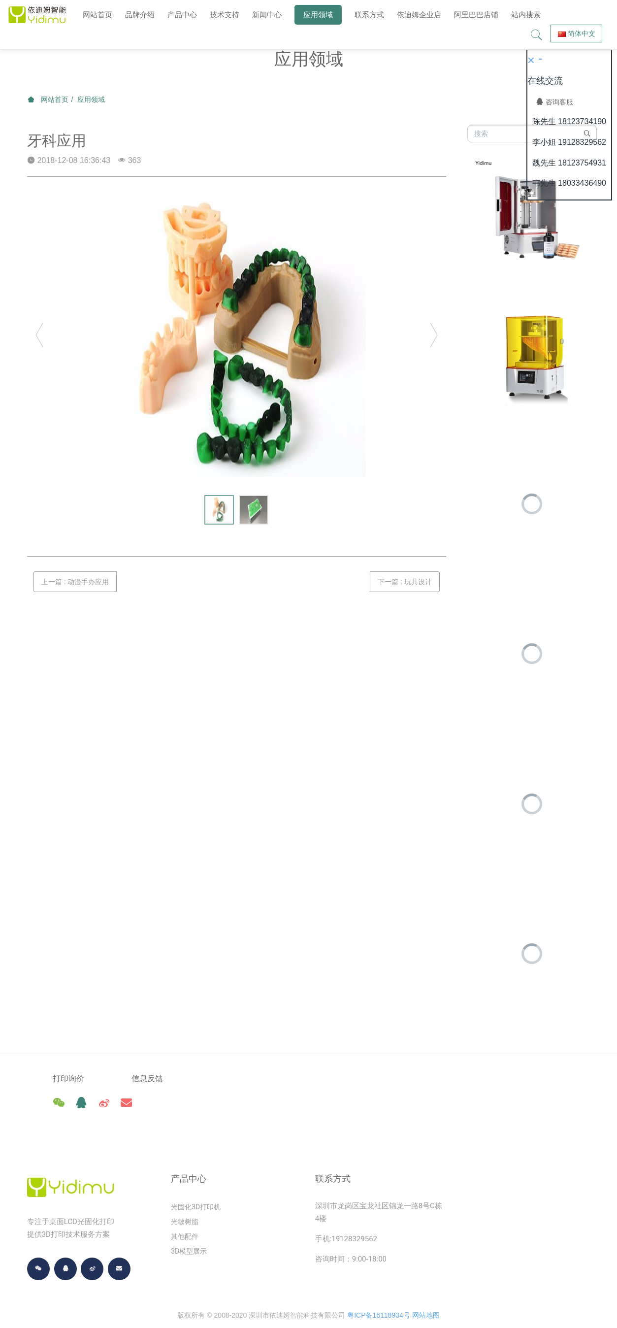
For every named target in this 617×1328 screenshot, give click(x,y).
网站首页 (97, 14)
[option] (237, 339)
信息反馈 (164, 1078)
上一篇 (75, 582)
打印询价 (68, 1078)
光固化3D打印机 (196, 1185)
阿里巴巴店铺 (476, 14)
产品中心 (182, 14)
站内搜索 (526, 14)
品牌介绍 (140, 14)
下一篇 (405, 582)
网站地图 (426, 1293)
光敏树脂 (184, 1200)
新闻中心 (267, 14)
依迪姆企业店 (419, 14)
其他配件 (184, 1215)
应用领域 (318, 14)
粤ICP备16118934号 (378, 1293)
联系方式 (369, 14)
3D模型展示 (189, 1229)
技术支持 (224, 14)
